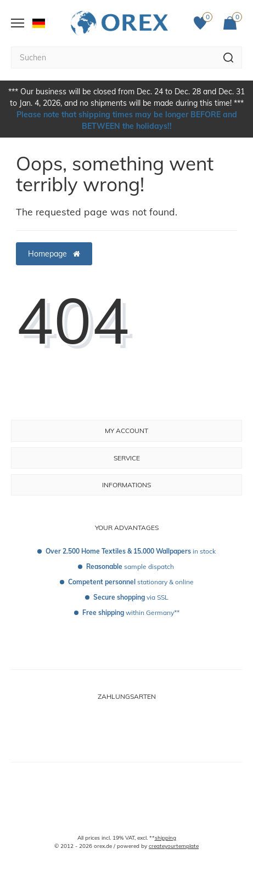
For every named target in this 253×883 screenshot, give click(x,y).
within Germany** (130, 612)
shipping (165, 837)
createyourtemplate (174, 846)
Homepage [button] (54, 254)
